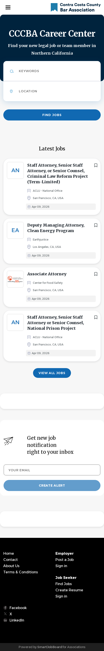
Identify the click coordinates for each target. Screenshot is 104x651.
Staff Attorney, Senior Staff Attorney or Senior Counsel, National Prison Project (55, 323)
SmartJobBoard (49, 647)
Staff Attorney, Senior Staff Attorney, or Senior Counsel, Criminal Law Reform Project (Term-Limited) (57, 173)
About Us (11, 566)
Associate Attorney (47, 273)
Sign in (61, 566)
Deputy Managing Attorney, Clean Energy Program (55, 228)
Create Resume (69, 590)
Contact (10, 560)
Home (8, 553)
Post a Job (64, 560)
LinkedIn (17, 620)
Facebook (18, 608)
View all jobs (52, 373)
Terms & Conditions (20, 572)
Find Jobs (52, 115)
